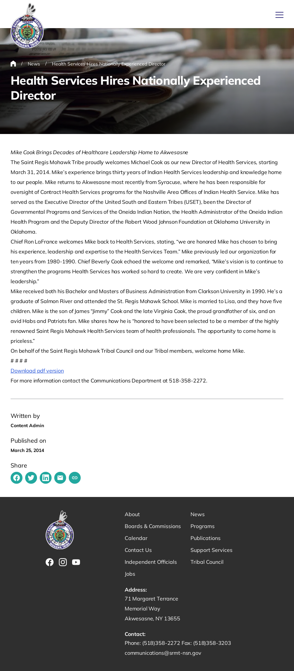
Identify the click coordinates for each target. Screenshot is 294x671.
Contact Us (138, 550)
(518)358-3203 (212, 643)
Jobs (130, 573)
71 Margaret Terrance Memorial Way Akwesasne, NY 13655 (152, 608)
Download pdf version (37, 370)
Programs (202, 526)
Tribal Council (207, 562)
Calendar (136, 538)
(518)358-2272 (162, 643)
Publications (205, 538)
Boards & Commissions (153, 526)
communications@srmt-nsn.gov (163, 652)
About (132, 514)
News (197, 514)
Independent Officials (151, 562)
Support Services (211, 550)
